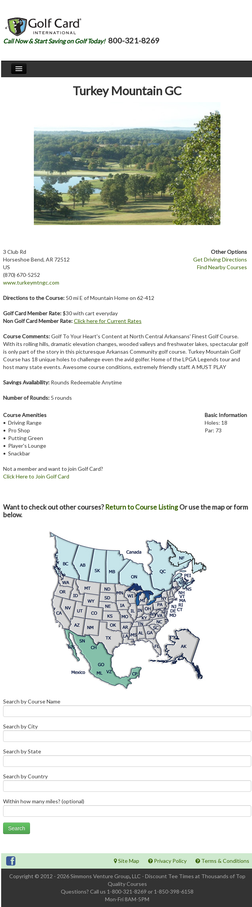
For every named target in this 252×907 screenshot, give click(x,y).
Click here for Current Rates (108, 321)
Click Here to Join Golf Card (36, 476)
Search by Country (127, 784)
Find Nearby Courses (222, 267)
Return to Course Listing (141, 507)
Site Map (126, 860)
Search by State (127, 759)
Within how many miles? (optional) (127, 809)
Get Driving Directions (220, 259)
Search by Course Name (127, 709)
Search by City (127, 734)
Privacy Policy (167, 860)
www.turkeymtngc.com (31, 282)
